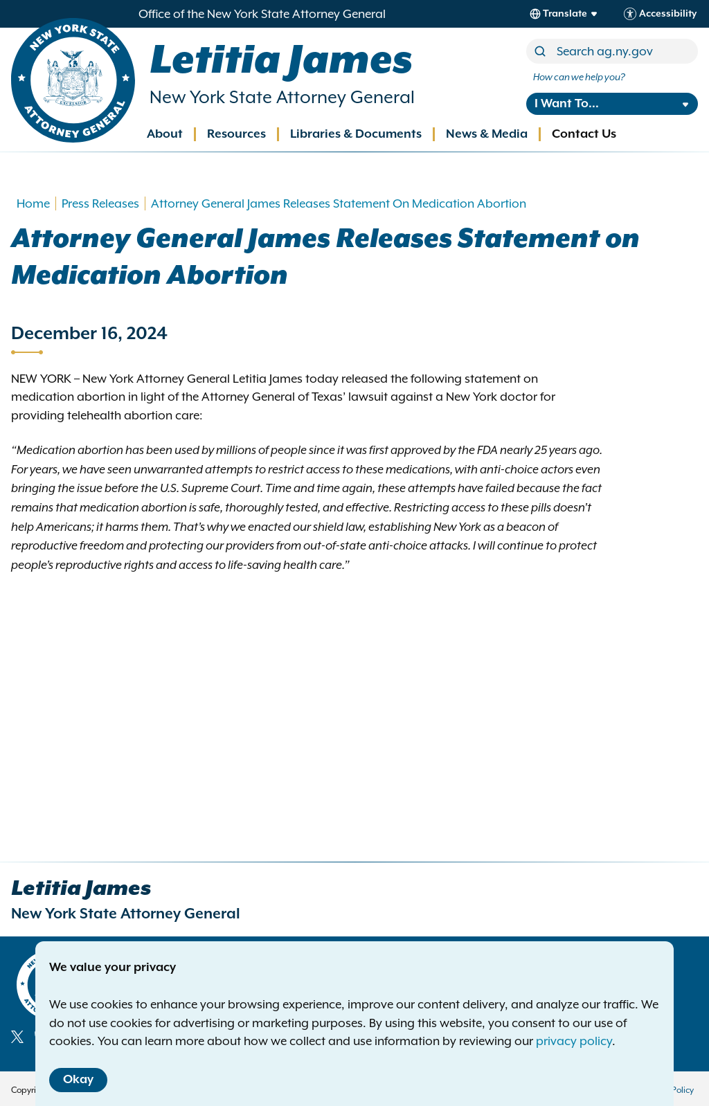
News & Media (487, 134)
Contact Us (584, 134)
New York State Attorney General (282, 97)
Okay (78, 1080)
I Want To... (567, 104)
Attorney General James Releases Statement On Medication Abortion (338, 203)
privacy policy (574, 1041)
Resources (236, 134)
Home (33, 203)
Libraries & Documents (356, 134)
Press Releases (100, 203)
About (165, 134)
